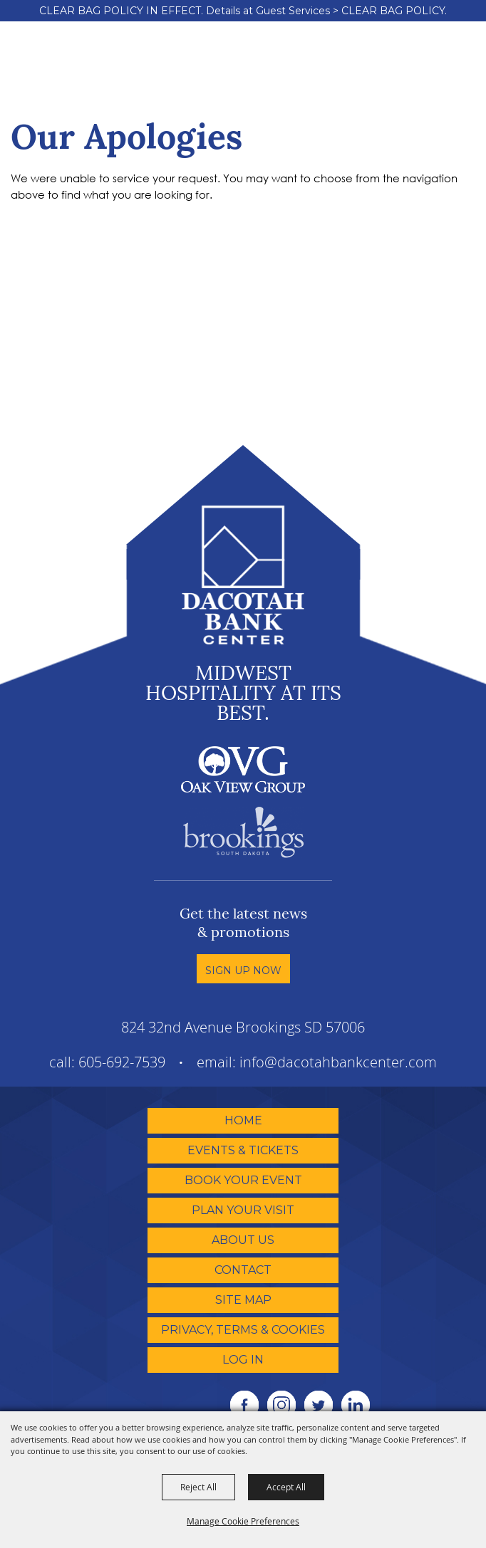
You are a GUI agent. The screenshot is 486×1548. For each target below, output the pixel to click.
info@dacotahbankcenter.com (338, 1062)
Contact (243, 1270)
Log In (243, 1359)
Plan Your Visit (243, 1210)
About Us (243, 1240)
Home (243, 1120)
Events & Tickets (243, 1150)
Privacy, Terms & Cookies (243, 1330)
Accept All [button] (286, 1486)
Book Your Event (243, 1180)
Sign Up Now (243, 970)
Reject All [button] (198, 1486)
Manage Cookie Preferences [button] (243, 1521)
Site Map (243, 1300)
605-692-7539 (121, 1062)
